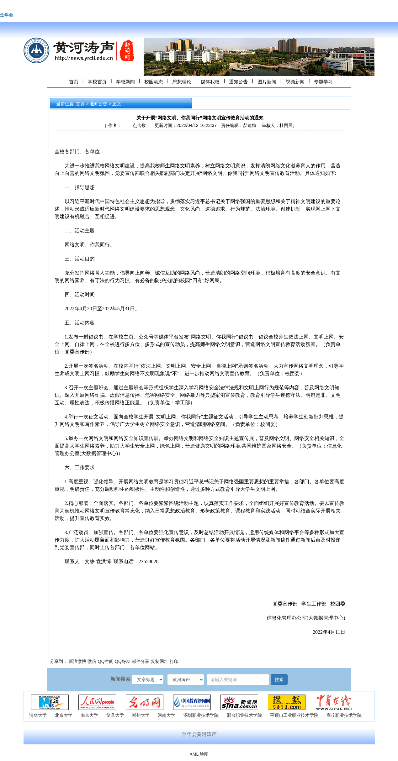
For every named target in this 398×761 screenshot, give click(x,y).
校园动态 (153, 81)
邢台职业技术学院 (244, 715)
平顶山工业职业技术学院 (294, 715)
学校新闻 (125, 81)
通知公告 (238, 81)
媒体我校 (210, 81)
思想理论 (181, 81)
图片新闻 (266, 81)
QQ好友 (122, 661)
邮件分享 (140, 661)
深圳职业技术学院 (201, 715)
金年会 (6, 14)
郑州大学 (141, 715)
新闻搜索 (120, 679)
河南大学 (166, 715)
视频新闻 (295, 81)
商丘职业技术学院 (344, 715)
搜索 (279, 679)
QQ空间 (106, 661)
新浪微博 (77, 661)
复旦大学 (115, 715)
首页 (73, 81)
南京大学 (89, 715)
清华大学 (38, 715)
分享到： (58, 661)
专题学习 (323, 81)
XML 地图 (198, 754)
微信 (92, 661)
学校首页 (97, 81)
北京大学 (63, 715)
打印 (174, 661)
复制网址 (159, 661)
